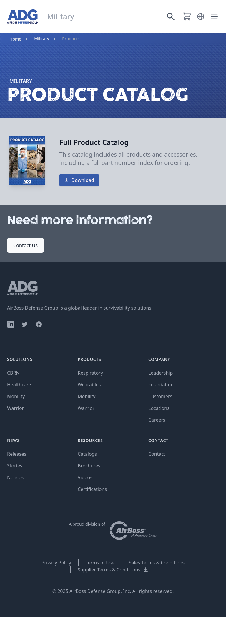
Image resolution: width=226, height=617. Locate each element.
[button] (201, 16)
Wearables (89, 384)
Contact (156, 454)
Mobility (16, 396)
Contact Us (25, 245)
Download (79, 180)
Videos (85, 477)
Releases (16, 454)
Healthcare (19, 384)
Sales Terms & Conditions (157, 562)
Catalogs (87, 454)
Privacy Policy (56, 562)
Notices (15, 477)
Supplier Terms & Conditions (113, 569)
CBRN (13, 373)
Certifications (92, 489)
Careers (156, 420)
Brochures (89, 465)
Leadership (160, 373)
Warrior (15, 408)
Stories (14, 465)
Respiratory (90, 373)
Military (41, 38)
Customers (160, 396)
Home (15, 39)
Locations (159, 408)
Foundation (161, 384)
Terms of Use (100, 562)
